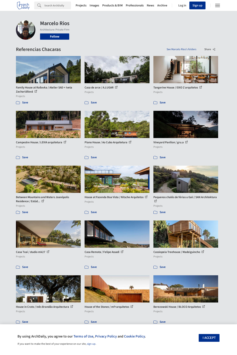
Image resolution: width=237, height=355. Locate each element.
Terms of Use (83, 336)
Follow (54, 36)
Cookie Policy (134, 336)
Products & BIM (112, 5)
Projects (81, 5)
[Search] (57, 5)
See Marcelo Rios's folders (181, 49)
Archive (162, 5)
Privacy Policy (106, 336)
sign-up (91, 344)
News (150, 5)
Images (94, 5)
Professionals (135, 5)
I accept (209, 337)
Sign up (197, 5)
